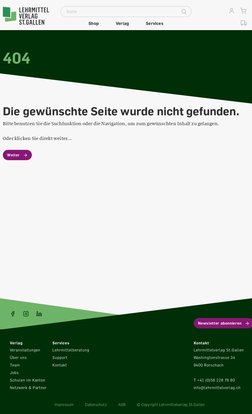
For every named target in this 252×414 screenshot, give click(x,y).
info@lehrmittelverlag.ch (217, 387)
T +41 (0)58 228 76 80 (214, 380)
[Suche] (119, 11)
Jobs (14, 372)
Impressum (64, 404)
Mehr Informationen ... (76, 210)
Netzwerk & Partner (28, 387)
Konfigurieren (208, 207)
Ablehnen (208, 193)
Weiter (13, 155)
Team (15, 365)
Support (59, 357)
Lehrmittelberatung (70, 350)
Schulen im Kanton (27, 380)
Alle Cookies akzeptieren (207, 220)
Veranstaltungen (25, 350)
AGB (122, 404)
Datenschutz (95, 404)
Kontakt (59, 365)
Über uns (18, 357)
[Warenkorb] (243, 11)
